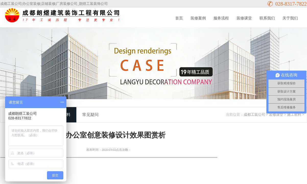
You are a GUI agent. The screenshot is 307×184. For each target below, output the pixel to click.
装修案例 (198, 18)
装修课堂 (244, 18)
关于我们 (290, 18)
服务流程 (221, 18)
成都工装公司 (254, 115)
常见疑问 (90, 114)
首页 (179, 18)
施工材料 (294, 115)
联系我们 (267, 18)
